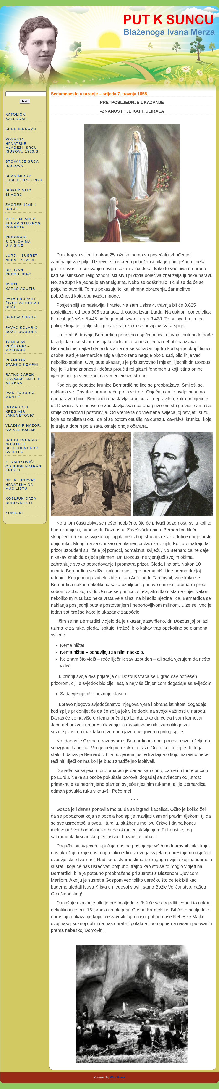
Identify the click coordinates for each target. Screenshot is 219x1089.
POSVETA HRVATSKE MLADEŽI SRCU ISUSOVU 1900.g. (22, 145)
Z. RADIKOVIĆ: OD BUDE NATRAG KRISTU (24, 466)
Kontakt (14, 513)
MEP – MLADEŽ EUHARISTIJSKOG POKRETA (23, 223)
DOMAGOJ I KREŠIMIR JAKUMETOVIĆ (19, 411)
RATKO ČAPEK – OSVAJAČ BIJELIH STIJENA (23, 378)
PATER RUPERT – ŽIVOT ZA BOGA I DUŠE (22, 303)
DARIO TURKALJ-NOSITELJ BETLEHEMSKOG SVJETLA (22, 446)
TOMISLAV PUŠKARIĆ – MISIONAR (17, 346)
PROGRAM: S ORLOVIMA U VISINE (18, 241)
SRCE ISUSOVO (20, 129)
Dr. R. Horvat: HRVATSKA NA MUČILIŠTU (20, 484)
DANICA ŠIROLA (21, 317)
